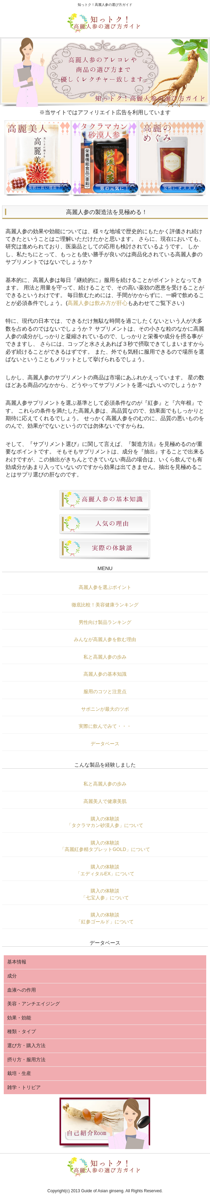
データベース (105, 743)
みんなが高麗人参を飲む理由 (105, 639)
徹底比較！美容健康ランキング (105, 604)
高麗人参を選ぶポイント (105, 587)
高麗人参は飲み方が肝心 (97, 303)
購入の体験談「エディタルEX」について (105, 870)
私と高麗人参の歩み (105, 657)
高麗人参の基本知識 (105, 674)
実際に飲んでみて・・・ (105, 726)
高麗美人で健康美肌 (105, 801)
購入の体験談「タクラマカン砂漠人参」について (105, 822)
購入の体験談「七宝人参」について (105, 894)
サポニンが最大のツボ (105, 709)
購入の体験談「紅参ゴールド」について (105, 918)
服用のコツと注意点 (105, 691)
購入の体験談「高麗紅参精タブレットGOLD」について (105, 846)
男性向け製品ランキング (105, 622)
